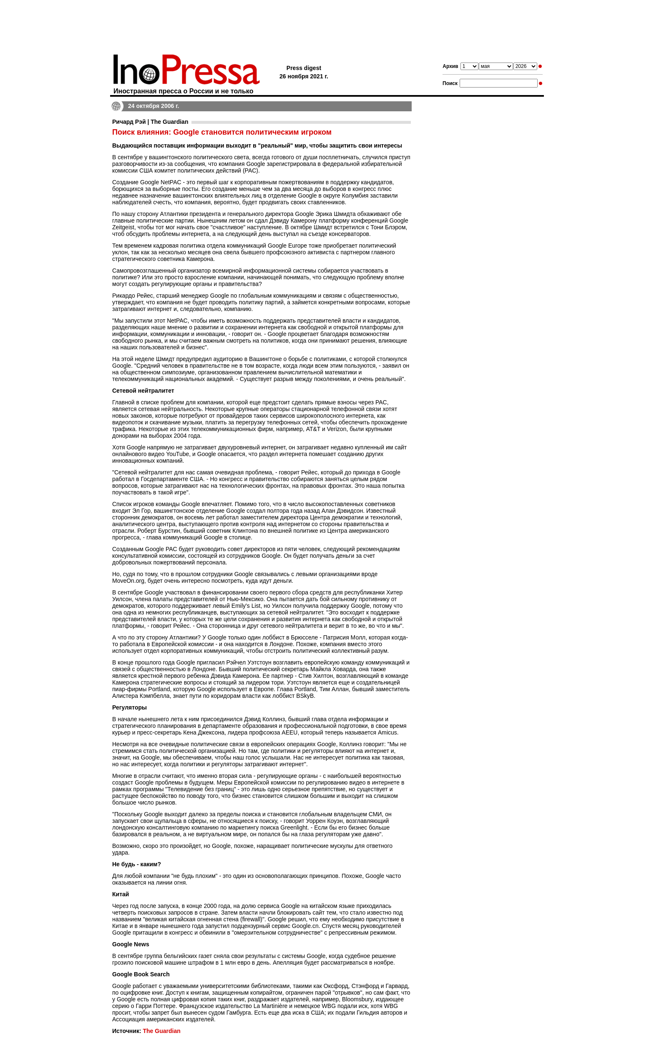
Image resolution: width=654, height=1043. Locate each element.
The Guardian (161, 1031)
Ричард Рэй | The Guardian (150, 121)
